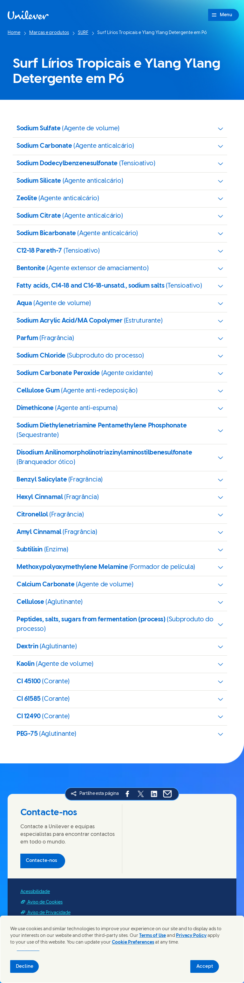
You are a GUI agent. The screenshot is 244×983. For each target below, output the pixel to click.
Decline (24, 966)
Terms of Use (152, 935)
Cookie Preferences (133, 942)
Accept (204, 966)
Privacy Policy (191, 935)
